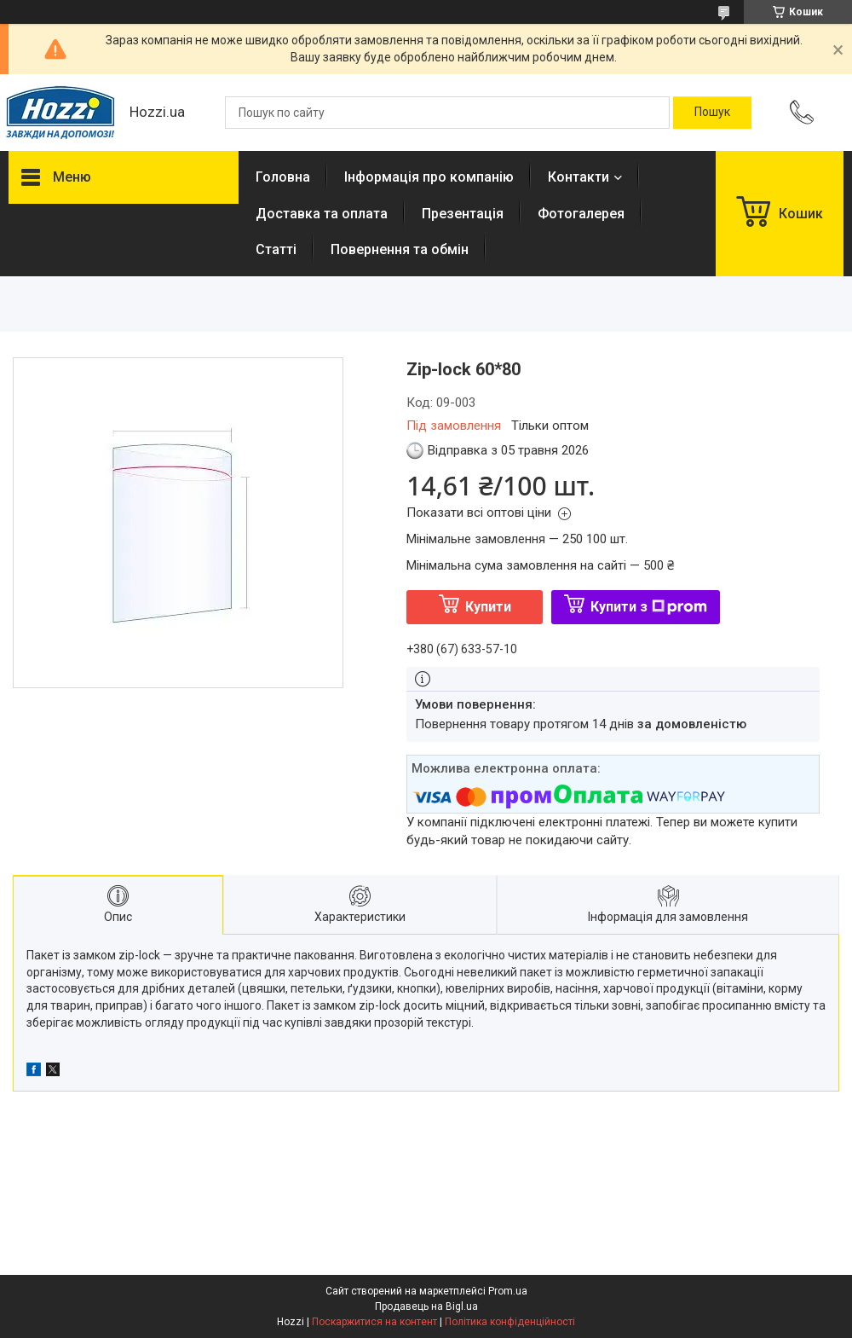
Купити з (648, 607)
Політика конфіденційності (510, 1322)
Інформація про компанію (429, 177)
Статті (276, 249)
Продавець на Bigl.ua (426, 1306)
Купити (488, 607)
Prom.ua (507, 1291)
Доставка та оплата (322, 214)
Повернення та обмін (400, 249)
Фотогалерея (581, 214)
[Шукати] (712, 112)
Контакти (578, 177)
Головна (283, 177)
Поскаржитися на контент (374, 1322)
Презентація (463, 214)
